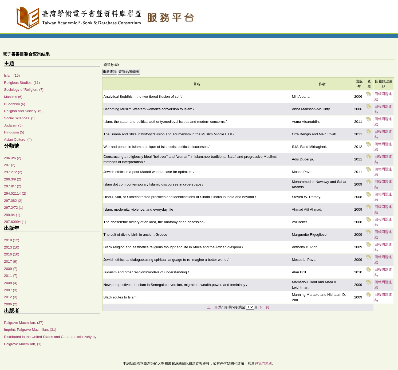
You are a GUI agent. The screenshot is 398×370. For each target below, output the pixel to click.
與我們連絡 (263, 363)
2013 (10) (11, 247)
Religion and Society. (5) (23, 111)
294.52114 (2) (15, 193)
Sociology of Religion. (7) (24, 90)
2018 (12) (11, 240)
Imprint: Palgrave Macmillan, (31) (30, 330)
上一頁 (212, 307)
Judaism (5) (13, 125)
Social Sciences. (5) (20, 118)
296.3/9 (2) (12, 179)
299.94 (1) (12, 215)
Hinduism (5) (14, 132)
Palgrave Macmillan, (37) (23, 323)
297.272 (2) (13, 172)
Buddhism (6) (14, 104)
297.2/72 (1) (13, 208)
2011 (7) (10, 276)
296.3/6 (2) (12, 158)
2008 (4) (10, 283)
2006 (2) (10, 304)
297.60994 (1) (15, 222)
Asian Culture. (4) (18, 139)
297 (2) (9, 165)
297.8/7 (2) (12, 186)
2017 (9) (10, 261)
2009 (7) (10, 269)
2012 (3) (10, 297)
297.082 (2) (13, 201)
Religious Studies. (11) (22, 83)
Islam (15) (12, 75)
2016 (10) (11, 254)
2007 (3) (10, 290)
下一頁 (264, 307)
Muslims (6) (13, 97)
